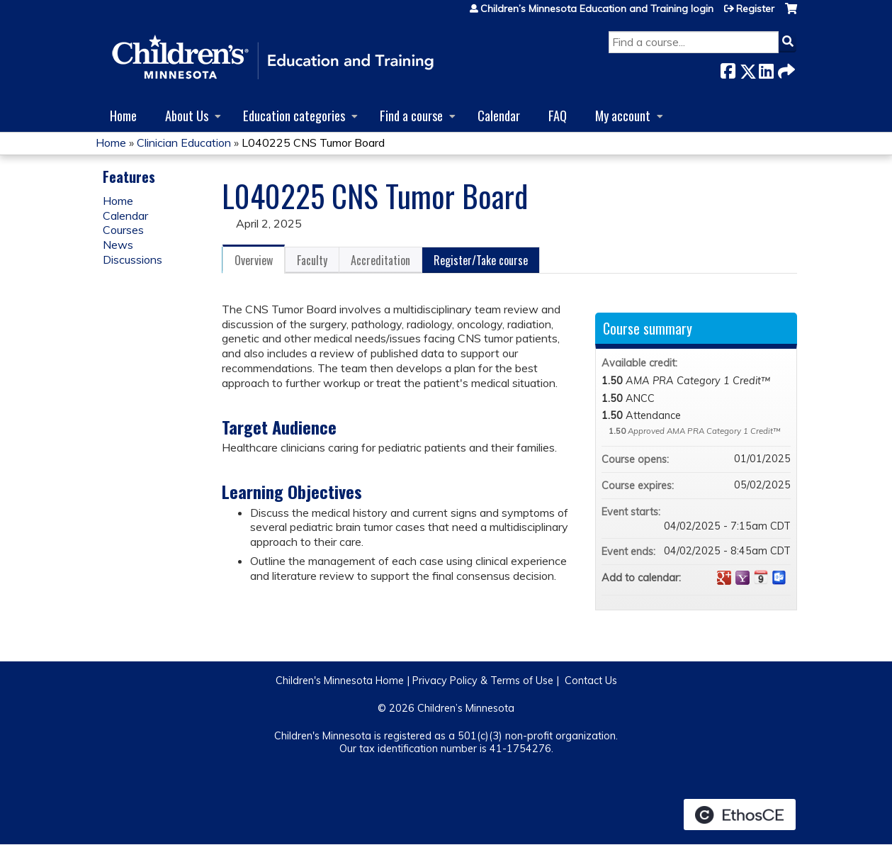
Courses (123, 230)
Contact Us (591, 680)
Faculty (312, 260)
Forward (785, 68)
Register (755, 8)
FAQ (557, 115)
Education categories (294, 115)
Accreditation (380, 260)
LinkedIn (766, 68)
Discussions (132, 259)
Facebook (728, 68)
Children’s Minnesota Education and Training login (596, 8)
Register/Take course (481, 260)
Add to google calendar (724, 578)
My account (622, 115)
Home (123, 115)
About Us (186, 115)
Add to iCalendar (761, 577)
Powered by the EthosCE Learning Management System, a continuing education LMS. (739, 815)
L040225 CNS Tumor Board (313, 142)
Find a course (411, 115)
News (118, 244)
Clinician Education (184, 142)
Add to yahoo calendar (742, 578)
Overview (254, 260)
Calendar (499, 115)
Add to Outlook (779, 578)
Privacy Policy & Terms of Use (482, 680)
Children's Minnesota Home (340, 680)
